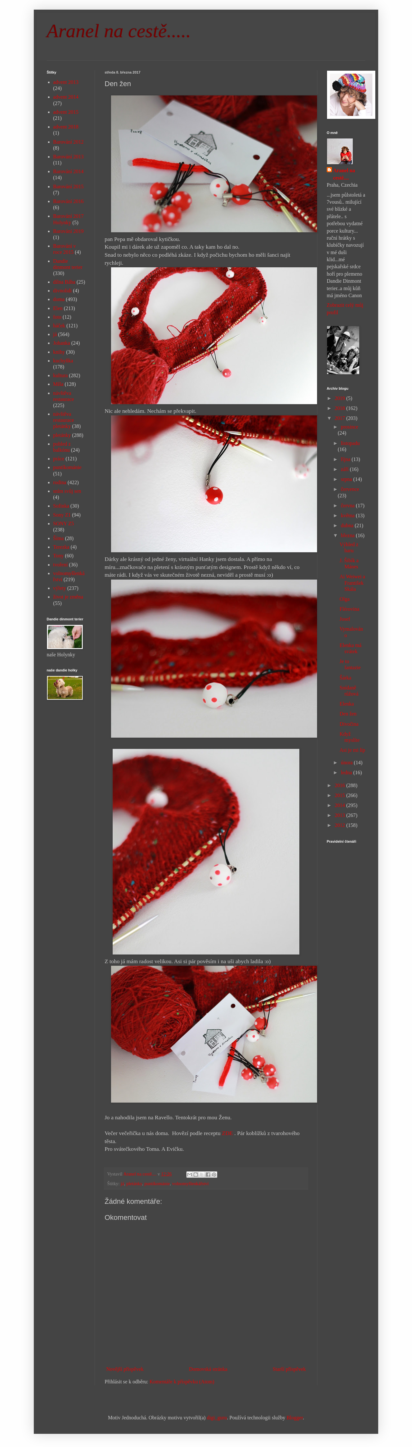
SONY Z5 (63, 523)
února (347, 762)
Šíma (58, 538)
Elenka (347, 703)
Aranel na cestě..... (119, 30)
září (345, 469)
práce (58, 458)
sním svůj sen (67, 491)
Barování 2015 (68, 186)
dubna (348, 525)
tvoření (60, 564)
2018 (340, 408)
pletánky (134, 1183)
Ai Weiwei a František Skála (352, 582)
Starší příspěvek (289, 1369)
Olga (345, 599)
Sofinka (61, 506)
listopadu (350, 443)
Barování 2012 (68, 142)
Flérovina (349, 609)
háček (59, 325)
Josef (345, 619)
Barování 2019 (68, 231)
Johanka (61, 343)
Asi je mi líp (352, 750)
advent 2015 (66, 112)
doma (59, 299)
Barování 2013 (68, 156)
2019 (340, 398)
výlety (59, 588)
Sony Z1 (62, 515)
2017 (340, 418)
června (348, 505)
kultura (60, 375)
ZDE (227, 1133)
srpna (347, 479)
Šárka (345, 677)
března (348, 535)
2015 (340, 795)
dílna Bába (64, 282)
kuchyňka (63, 360)
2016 (340, 785)
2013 (340, 815)
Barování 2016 (68, 201)
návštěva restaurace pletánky (63, 420)
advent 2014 (66, 97)
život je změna (68, 596)
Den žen (348, 713)
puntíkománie (157, 1183)
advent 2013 (66, 82)
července (350, 489)
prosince (349, 427)
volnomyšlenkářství (190, 1183)
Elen (57, 308)
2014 (340, 805)
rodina (59, 482)
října (346, 459)
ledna (347, 772)
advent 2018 (66, 126)
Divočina (349, 724)
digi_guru (217, 1417)
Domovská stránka (208, 1369)
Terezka (61, 547)
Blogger (294, 1417)
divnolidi (62, 290)
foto (57, 317)
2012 (340, 825)
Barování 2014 (68, 171)
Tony (58, 555)
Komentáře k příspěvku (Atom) (182, 1381)
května (348, 515)
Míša (58, 384)
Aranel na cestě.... (344, 174)
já (122, 1183)
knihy (59, 352)
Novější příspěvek (125, 1369)
